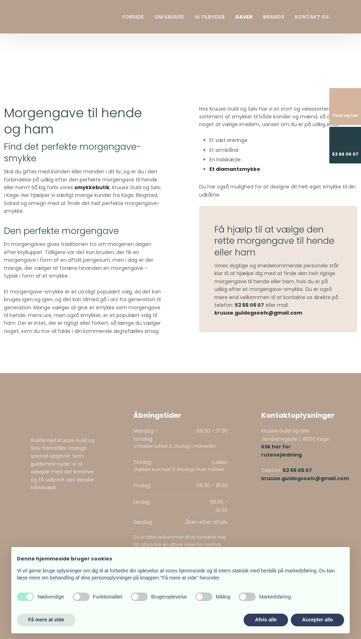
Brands (273, 16)
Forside (133, 16)
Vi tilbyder (210, 16)
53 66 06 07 (249, 305)
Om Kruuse (169, 16)
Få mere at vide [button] (46, 619)
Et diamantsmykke (234, 169)
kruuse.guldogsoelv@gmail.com (258, 312)
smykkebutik (92, 187)
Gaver (243, 16)
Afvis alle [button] (265, 619)
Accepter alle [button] (317, 619)
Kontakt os (312, 16)
